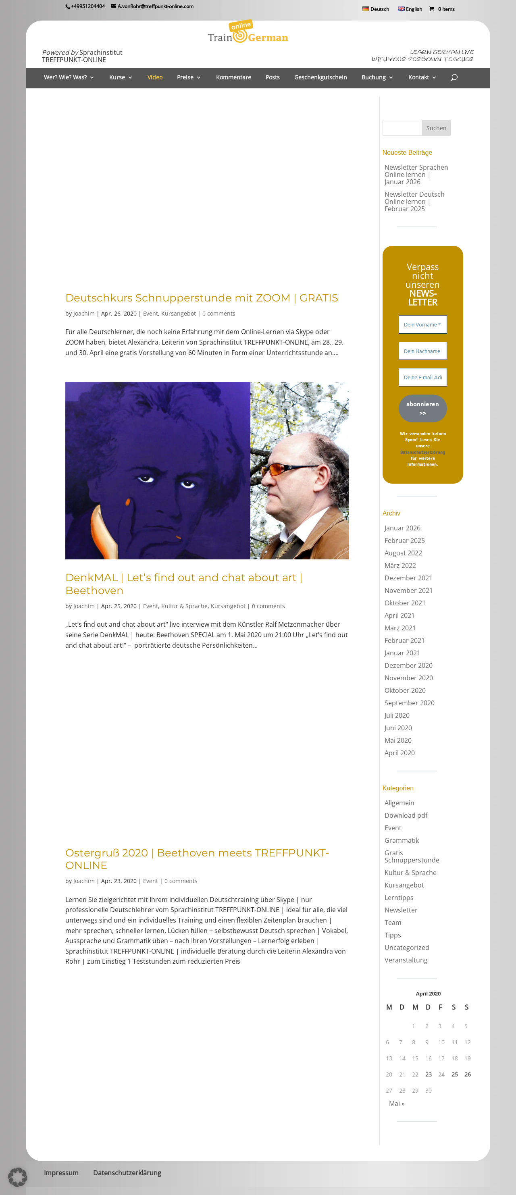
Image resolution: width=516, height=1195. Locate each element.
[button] (17, 1177)
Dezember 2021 (409, 578)
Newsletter (401, 910)
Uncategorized (407, 947)
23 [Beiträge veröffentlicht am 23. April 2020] (428, 1074)
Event (150, 313)
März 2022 (400, 565)
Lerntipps (399, 897)
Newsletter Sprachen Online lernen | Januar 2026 (416, 174)
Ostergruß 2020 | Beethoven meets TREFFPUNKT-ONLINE (197, 859)
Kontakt (418, 78)
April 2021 (400, 615)
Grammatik (402, 840)
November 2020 (409, 677)
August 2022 (403, 553)
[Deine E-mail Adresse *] (423, 377)
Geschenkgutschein (320, 78)
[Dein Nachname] (423, 351)
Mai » (397, 1103)
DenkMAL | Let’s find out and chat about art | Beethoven (184, 583)
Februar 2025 (405, 540)
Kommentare (233, 78)
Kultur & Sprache (184, 606)
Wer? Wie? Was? (65, 78)
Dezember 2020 (409, 665)
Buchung (374, 78)
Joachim (84, 313)
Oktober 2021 (405, 603)
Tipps (393, 935)
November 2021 (409, 590)
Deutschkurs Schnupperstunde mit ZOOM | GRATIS (201, 297)
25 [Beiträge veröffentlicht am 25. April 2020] (455, 1074)
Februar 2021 (405, 640)
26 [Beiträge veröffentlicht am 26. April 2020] (467, 1074)
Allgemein (399, 802)
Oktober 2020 (405, 690)
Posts (273, 78)
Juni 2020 (398, 727)
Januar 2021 (402, 652)
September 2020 (410, 702)
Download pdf (406, 815)
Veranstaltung (406, 960)
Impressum (61, 1172)
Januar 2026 (402, 528)
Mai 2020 (398, 740)
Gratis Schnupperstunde (412, 856)
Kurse (117, 78)
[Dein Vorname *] (423, 324)
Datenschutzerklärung (422, 452)
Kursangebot (178, 313)
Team (393, 922)
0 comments (218, 313)
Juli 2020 (397, 715)
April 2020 (400, 752)
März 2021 (400, 627)
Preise (185, 78)
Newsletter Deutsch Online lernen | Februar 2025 (415, 201)
